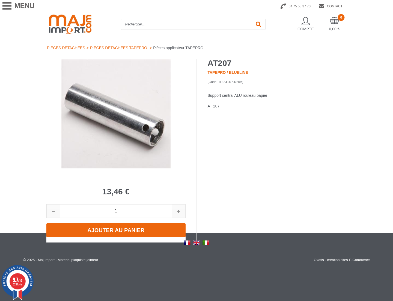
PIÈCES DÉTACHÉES (66, 48)
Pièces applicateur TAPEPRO (178, 48)
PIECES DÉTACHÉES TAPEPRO (119, 48)
